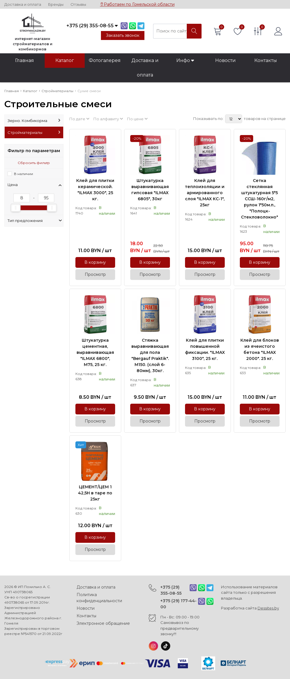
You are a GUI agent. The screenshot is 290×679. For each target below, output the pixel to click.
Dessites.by (268, 608)
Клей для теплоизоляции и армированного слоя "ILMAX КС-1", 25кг (204, 192)
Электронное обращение (103, 623)
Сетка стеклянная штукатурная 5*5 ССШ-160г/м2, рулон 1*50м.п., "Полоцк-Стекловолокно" (259, 199)
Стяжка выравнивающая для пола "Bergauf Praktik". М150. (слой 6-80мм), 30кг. (150, 355)
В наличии (23, 174)
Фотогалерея (105, 60)
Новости (225, 60)
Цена (35, 184)
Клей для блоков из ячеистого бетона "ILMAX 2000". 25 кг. (259, 349)
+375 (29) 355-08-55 (171, 590)
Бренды (56, 4)
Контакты (265, 60)
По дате (79, 118)
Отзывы (78, 4)
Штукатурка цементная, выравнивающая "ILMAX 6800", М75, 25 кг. (95, 352)
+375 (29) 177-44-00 (178, 603)
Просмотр (95, 274)
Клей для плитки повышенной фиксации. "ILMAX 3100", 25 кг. (205, 349)
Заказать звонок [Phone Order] (122, 35)
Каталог (64, 60)
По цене (137, 118)
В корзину (95, 262)
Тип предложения (35, 220)
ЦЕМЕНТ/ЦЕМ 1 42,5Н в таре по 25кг (95, 493)
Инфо (185, 60)
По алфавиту (108, 118)
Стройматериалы (34, 132)
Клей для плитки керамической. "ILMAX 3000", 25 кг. (95, 189)
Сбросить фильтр (34, 163)
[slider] (16, 208)
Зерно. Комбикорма (34, 120)
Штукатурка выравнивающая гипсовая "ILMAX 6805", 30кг (150, 189)
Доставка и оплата (22, 4)
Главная (24, 60)
